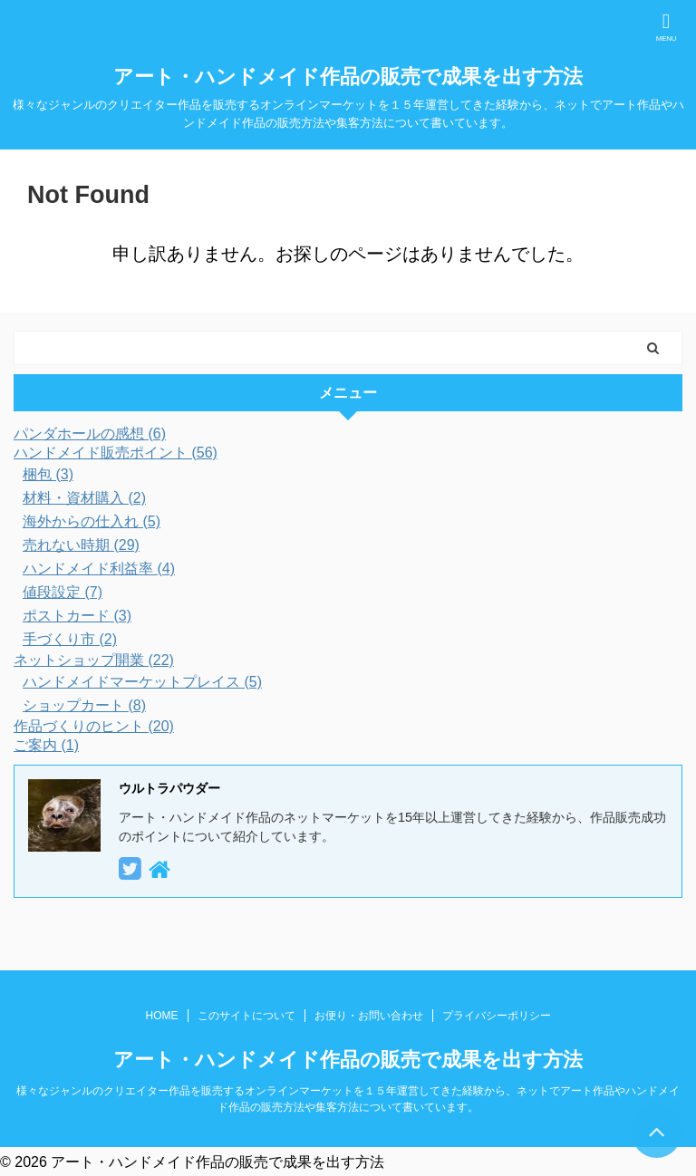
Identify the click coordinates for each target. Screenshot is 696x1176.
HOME (162, 1015)
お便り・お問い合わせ (368, 1015)
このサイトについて (246, 1015)
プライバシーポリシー (496, 1015)
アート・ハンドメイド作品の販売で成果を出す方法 (348, 76)
